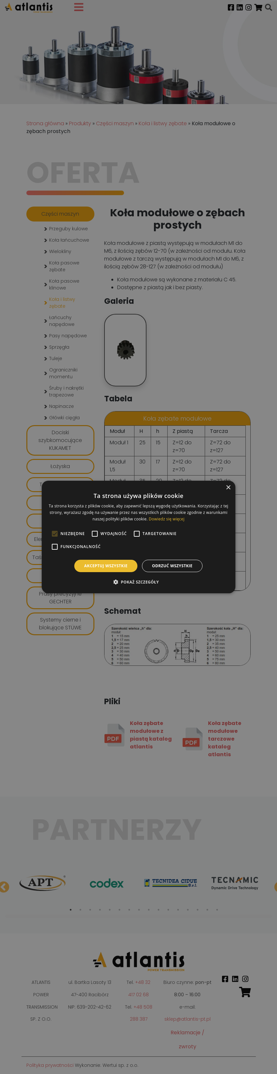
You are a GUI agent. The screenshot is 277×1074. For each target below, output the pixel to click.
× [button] (228, 487)
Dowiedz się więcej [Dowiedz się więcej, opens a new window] (167, 519)
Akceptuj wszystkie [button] (106, 566)
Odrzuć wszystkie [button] (172, 566)
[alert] (138, 537)
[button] (138, 582)
